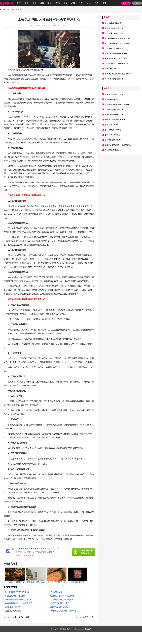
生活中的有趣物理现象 (114, 79)
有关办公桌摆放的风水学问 (116, 54)
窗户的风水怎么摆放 (59, 607)
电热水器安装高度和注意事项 (63, 611)
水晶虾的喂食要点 (112, 99)
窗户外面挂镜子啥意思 (114, 115)
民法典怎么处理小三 (113, 150)
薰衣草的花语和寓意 (113, 23)
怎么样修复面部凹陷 (113, 130)
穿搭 (34, 3)
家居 (19, 10)
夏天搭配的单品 (111, 69)
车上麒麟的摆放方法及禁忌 (17, 592)
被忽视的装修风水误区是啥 (62, 596)
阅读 (104, 3)
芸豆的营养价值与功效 (114, 110)
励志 (96, 3)
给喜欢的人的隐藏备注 (114, 48)
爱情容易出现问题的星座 (115, 120)
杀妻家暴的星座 (111, 125)
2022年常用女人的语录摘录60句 (118, 64)
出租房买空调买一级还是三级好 (118, 74)
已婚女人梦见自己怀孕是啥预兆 (118, 145)
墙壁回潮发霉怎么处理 (60, 603)
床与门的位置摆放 (13, 607)
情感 (65, 3)
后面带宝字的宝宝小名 (114, 28)
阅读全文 (56, 25)
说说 (89, 3)
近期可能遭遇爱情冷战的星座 (117, 43)
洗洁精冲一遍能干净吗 (114, 33)
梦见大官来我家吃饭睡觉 (115, 94)
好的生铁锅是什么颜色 (15, 596)
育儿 (58, 3)
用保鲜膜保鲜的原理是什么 (62, 599)
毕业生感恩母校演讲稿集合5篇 (117, 38)
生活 (81, 3)
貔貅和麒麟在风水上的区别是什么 (20, 603)
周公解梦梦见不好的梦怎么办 (117, 105)
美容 (26, 3)
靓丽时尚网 (66, 629)
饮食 (50, 3)
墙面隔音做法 (56, 592)
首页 (19, 3)
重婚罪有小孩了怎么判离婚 (116, 59)
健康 (42, 3)
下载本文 (64, 25)
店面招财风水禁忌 (13, 611)
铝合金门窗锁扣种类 (113, 140)
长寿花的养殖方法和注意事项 (18, 599)
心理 (73, 3)
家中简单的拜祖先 (112, 135)
